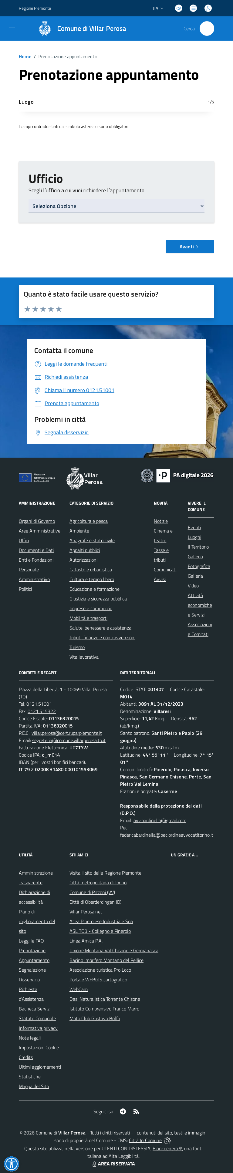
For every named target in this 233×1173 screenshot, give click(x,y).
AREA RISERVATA (113, 1163)
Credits (26, 1057)
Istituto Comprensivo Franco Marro (104, 1008)
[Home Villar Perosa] (79, 28)
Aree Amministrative (39, 530)
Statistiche (30, 1076)
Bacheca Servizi (34, 1008)
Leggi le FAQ (31, 940)
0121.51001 (39, 703)
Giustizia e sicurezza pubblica (98, 598)
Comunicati (165, 569)
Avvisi (160, 579)
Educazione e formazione (94, 589)
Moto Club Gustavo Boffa (94, 1018)
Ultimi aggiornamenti (40, 1066)
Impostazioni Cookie (39, 1047)
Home (25, 56)
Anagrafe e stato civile (92, 540)
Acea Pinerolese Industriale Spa (101, 921)
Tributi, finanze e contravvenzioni (102, 637)
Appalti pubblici (84, 550)
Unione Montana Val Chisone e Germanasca (113, 950)
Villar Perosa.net (85, 911)
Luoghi (194, 537)
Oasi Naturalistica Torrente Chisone (104, 999)
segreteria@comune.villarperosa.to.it (69, 740)
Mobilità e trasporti (88, 618)
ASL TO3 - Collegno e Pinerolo (100, 931)
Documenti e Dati (36, 550)
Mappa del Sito (34, 1086)
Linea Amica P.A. (86, 940)
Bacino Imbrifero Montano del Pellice (106, 960)
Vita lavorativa (84, 656)
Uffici (24, 540)
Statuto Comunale (37, 1018)
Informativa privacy (38, 1028)
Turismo (77, 647)
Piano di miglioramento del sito (37, 921)
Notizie (161, 521)
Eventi (194, 527)
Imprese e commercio (90, 608)
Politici (25, 589)
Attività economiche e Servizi (200, 605)
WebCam (78, 989)
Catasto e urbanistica (90, 569)
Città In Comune (145, 1140)
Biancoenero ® (167, 1148)
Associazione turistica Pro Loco (100, 969)
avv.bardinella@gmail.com (159, 820)
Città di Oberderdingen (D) (95, 902)
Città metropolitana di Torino (98, 882)
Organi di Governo (37, 521)
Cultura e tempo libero (91, 579)
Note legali (30, 1037)
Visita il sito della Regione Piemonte (105, 872)
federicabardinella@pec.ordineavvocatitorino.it (166, 835)
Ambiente (79, 530)
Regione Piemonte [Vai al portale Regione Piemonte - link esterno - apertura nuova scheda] (35, 8)
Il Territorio (198, 546)
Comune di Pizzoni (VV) (92, 892)
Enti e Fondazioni (36, 559)
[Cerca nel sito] (207, 28)
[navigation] (12, 28)
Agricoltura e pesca (88, 521)
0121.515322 (42, 711)
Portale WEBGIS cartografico (98, 979)
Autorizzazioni (83, 559)
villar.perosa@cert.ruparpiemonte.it (67, 733)
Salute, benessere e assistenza (100, 627)
